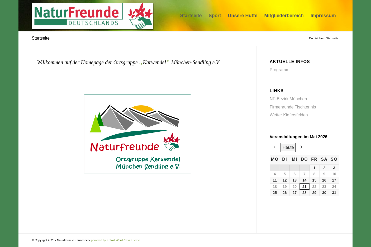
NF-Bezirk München (288, 99)
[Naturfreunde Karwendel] (94, 15)
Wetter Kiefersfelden (289, 115)
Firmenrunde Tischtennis (293, 107)
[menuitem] (191, 15)
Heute (288, 147)
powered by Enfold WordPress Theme (115, 240)
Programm (279, 70)
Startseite (41, 38)
